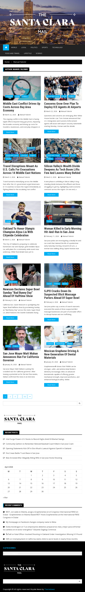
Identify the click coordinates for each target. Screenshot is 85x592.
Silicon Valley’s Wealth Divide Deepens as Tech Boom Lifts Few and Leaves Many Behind (62, 169)
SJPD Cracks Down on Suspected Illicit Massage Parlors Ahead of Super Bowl (61, 294)
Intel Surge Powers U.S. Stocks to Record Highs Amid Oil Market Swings (35, 439)
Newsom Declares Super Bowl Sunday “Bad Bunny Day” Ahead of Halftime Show (21, 292)
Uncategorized (11, 282)
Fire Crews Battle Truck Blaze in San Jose (22, 453)
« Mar (5, 497)
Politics (34, 47)
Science (39, 53)
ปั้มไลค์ (8, 534)
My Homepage (12, 522)
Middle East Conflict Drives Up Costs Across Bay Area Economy (21, 107)
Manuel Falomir (25, 115)
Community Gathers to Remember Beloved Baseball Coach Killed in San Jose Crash (39, 444)
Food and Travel (12, 53)
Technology (57, 47)
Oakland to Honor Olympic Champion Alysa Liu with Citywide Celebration (19, 232)
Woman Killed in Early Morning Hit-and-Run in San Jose (62, 230)
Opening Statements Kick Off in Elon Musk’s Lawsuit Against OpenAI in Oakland (38, 448)
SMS (7, 539)
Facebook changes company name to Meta (38, 522)
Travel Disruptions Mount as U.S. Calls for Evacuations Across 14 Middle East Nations (22, 169)
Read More (10, 132)
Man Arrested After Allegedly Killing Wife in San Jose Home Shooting (34, 458)
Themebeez (49, 589)
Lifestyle (28, 53)
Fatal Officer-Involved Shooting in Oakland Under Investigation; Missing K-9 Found (48, 534)
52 (25, 396)
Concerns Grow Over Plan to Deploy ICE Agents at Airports (62, 105)
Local (23, 47)
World (14, 47)
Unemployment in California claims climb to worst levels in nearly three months (45, 539)
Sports (45, 47)
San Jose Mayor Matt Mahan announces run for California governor (21, 357)
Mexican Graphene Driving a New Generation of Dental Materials (61, 354)
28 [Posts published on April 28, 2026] (20, 491)
